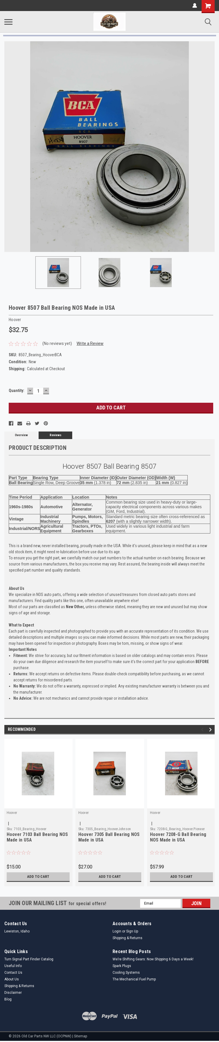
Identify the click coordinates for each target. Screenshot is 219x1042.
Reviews (55, 435)
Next (211, 729)
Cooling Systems (126, 973)
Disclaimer (13, 993)
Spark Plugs (122, 966)
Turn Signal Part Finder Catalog (28, 959)
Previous (203, 729)
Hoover (12, 813)
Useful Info (13, 966)
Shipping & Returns (127, 938)
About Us (11, 979)
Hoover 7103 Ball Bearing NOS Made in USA (37, 837)
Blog (8, 999)
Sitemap (80, 1036)
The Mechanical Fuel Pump (134, 979)
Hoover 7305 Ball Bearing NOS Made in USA (109, 837)
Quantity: (16, 390)
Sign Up (132, 931)
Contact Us (13, 973)
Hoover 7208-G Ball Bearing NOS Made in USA (178, 837)
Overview (21, 435)
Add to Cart (38, 876)
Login (117, 931)
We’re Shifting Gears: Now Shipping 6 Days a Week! (153, 959)
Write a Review (90, 343)
